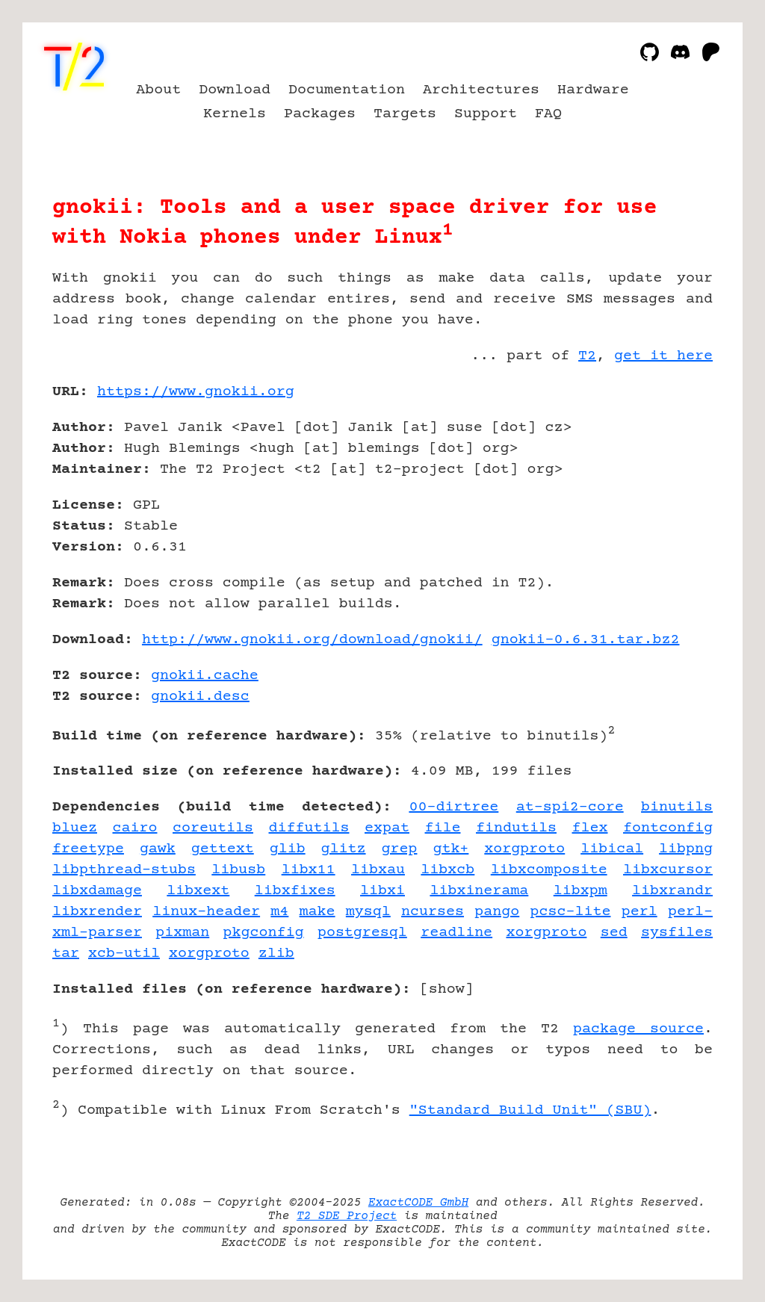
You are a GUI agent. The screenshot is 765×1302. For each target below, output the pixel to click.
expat (387, 828)
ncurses (432, 911)
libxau (378, 869)
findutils (516, 828)
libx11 (308, 869)
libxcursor (668, 869)
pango (496, 911)
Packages (320, 114)
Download (234, 90)
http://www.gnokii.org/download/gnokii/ (312, 639)
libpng (686, 849)
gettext (222, 849)
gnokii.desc (200, 696)
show (447, 989)
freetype (88, 849)
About (158, 90)
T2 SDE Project (347, 1216)
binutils (677, 807)
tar (65, 953)
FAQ (548, 114)
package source (638, 1029)
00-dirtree (453, 807)
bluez (74, 828)
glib (288, 849)
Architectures (481, 90)
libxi (382, 890)
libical (611, 849)
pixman (182, 932)
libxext (198, 890)
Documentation (346, 90)
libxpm (580, 890)
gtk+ (450, 849)
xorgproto (524, 849)
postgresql (362, 932)
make (317, 911)
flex (590, 828)
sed (614, 932)
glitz (343, 849)
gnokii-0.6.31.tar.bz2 (586, 639)
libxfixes (295, 890)
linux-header (206, 911)
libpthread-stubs (124, 869)
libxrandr (672, 890)
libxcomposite (549, 869)
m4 (279, 911)
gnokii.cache (204, 675)
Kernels (234, 114)
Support (485, 114)
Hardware (593, 90)
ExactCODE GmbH (418, 1202)
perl (639, 911)
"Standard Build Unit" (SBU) (530, 1110)
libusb (238, 869)
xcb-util (124, 953)
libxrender (97, 911)
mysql (368, 911)
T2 (587, 356)
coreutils (213, 828)
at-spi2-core (570, 807)
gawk (158, 849)
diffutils (309, 828)
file (443, 828)
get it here (663, 356)
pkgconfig (263, 932)
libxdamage (97, 890)
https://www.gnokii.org (195, 391)
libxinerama (479, 890)
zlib (276, 953)
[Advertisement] (668, 478)
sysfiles (677, 932)
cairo (135, 828)
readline (456, 932)
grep (399, 849)
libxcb (447, 869)
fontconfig (668, 828)
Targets (405, 114)
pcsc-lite (570, 911)
